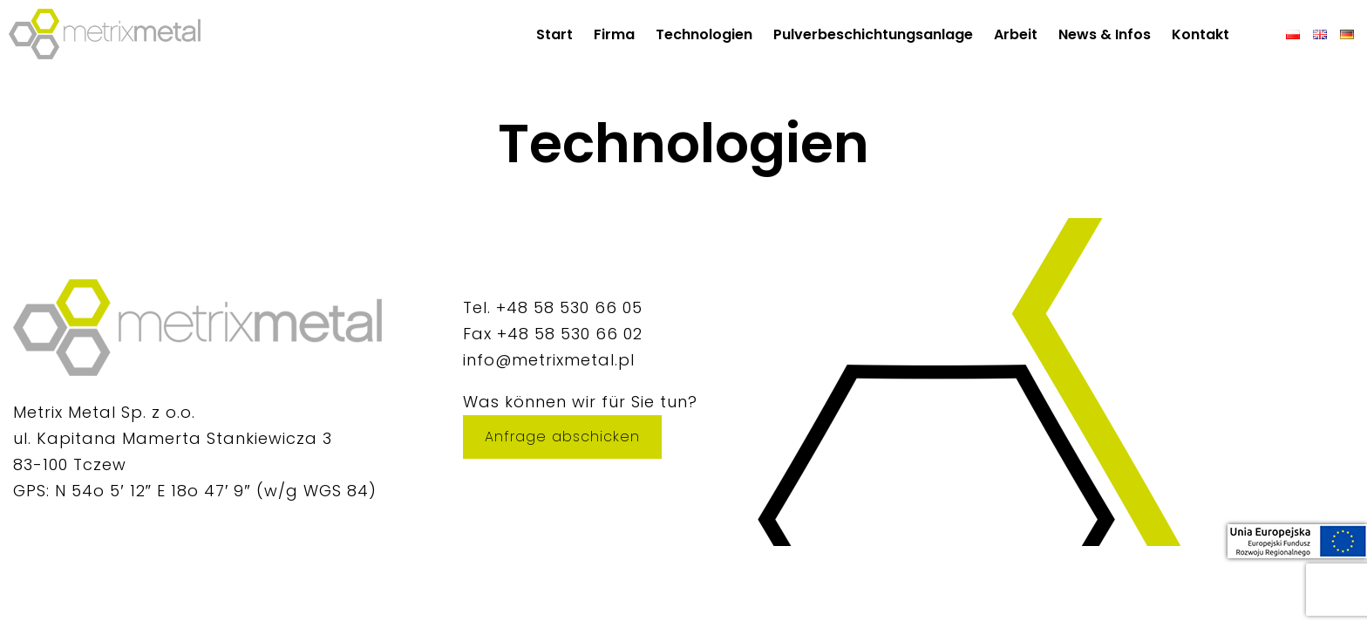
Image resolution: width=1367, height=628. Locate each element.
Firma (614, 34)
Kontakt (1200, 34)
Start (554, 34)
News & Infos (1104, 34)
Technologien (704, 34)
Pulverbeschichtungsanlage (873, 34)
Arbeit (1015, 34)
